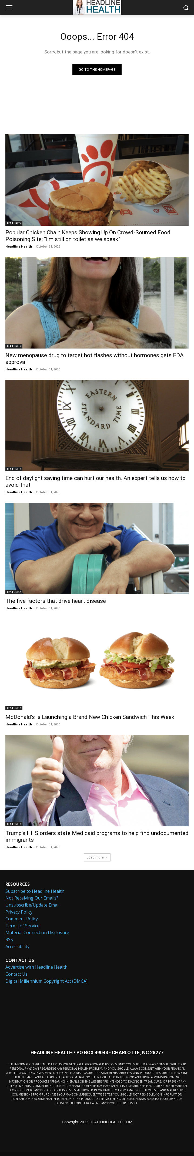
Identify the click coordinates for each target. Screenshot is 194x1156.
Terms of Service (22, 926)
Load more (97, 857)
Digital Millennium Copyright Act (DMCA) (46, 981)
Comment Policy (21, 919)
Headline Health (18, 246)
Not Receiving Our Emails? (31, 898)
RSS (9, 939)
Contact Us (16, 974)
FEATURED (14, 223)
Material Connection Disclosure (37, 932)
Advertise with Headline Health (36, 967)
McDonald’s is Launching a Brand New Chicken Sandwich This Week (89, 717)
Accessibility (17, 946)
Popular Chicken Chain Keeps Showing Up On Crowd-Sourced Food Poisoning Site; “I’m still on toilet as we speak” (87, 235)
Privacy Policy (18, 912)
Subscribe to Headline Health (34, 891)
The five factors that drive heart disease (55, 601)
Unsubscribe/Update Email (32, 905)
